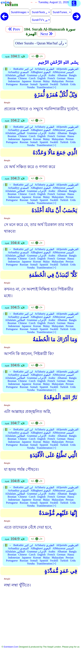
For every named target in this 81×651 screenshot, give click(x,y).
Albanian (62, 75)
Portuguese (12, 84)
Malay (46, 81)
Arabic (51, 75)
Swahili (54, 84)
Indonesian (14, 81)
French (51, 78)
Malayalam (58, 81)
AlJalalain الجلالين (15, 75)
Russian (24, 84)
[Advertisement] (40, 619)
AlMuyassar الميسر (63, 72)
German (61, 78)
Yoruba (31, 87)
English (41, 78)
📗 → (8, 69)
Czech (32, 78)
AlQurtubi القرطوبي (67, 69)
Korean (37, 81)
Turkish (64, 84)
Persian (69, 81)
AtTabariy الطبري (44, 69)
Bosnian (12, 78)
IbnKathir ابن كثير (23, 69)
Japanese (26, 81)
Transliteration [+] (46, 87)
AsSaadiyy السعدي (18, 72)
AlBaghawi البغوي (41, 72)
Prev (14, 29)
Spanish (44, 84)
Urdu (73, 84)
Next (46, 34)
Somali (34, 84)
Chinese (22, 78)
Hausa (70, 78)
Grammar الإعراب (36, 75)
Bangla (73, 75)
